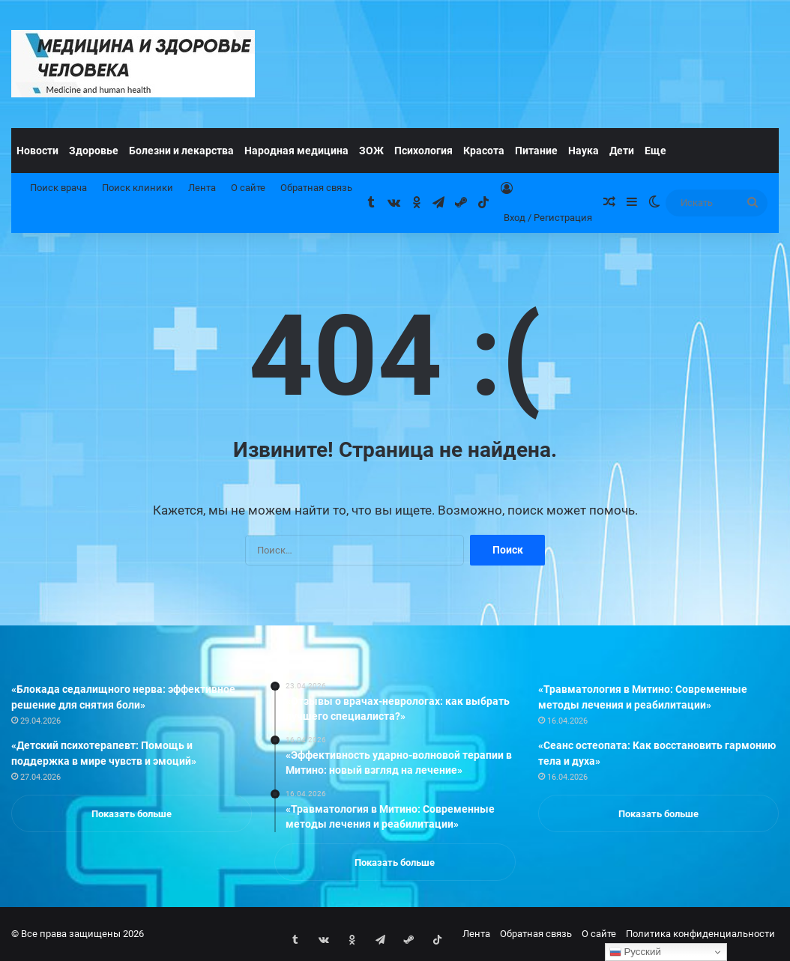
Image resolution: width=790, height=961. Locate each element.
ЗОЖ (371, 151)
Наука (583, 151)
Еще (655, 151)
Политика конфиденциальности (700, 933)
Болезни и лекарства (181, 151)
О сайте (248, 187)
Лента (202, 187)
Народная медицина (296, 151)
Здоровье (93, 151)
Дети (621, 151)
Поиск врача (58, 187)
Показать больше (131, 813)
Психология (423, 151)
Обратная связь (316, 187)
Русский (635, 952)
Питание (536, 151)
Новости (37, 151)
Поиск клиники (137, 187)
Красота (483, 151)
